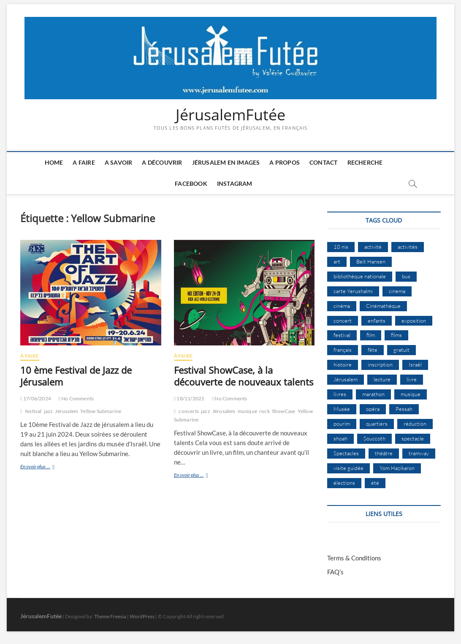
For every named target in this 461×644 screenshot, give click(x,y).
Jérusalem (66, 411)
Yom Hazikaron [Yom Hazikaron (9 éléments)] (397, 468)
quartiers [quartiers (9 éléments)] (377, 423)
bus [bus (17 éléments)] (406, 276)
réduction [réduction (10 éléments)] (415, 423)
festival (33, 411)
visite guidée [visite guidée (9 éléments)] (348, 468)
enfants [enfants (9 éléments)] (376, 320)
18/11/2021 (189, 398)
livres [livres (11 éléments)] (340, 394)
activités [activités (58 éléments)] (408, 246)
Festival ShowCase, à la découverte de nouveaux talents (243, 376)
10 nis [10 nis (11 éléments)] (341, 246)
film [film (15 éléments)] (370, 335)
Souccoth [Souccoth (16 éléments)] (374, 438)
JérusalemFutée (230, 115)
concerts (189, 411)
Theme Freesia (110, 616)
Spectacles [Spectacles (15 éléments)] (346, 453)
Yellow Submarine (100, 411)
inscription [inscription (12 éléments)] (380, 364)
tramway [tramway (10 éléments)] (419, 453)
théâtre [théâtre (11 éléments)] (384, 453)
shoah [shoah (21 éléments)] (340, 438)
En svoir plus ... (45, 467)
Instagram (234, 183)
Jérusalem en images (226, 162)
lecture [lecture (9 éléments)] (382, 379)
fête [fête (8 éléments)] (372, 349)
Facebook (191, 183)
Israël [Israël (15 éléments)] (415, 364)
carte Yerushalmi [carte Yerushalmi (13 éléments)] (353, 291)
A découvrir (162, 162)
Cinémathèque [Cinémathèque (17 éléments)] (383, 305)
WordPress (142, 616)
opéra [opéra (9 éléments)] (373, 408)
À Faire (29, 356)
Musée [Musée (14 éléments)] (342, 408)
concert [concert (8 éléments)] (343, 320)
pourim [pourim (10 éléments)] (342, 423)
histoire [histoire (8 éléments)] (343, 364)
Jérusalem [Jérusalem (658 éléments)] (346, 379)
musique (247, 411)
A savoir (119, 162)
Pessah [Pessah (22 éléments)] (404, 408)
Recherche (365, 162)
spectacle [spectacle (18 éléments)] (412, 438)
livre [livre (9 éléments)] (412, 379)
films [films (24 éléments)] (396, 335)
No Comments (76, 398)
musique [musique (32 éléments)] (410, 394)
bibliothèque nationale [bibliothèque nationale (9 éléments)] (360, 276)
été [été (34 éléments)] (375, 482)
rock (264, 411)
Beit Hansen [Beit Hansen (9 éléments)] (370, 261)
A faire (84, 162)
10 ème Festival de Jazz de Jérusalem (76, 376)
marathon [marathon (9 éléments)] (373, 394)
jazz (48, 411)
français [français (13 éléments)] (343, 349)
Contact (323, 162)
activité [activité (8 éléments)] (373, 246)
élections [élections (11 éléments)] (344, 482)
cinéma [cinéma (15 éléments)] (342, 305)
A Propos (284, 162)
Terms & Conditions (354, 558)
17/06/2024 (35, 398)
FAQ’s (335, 572)
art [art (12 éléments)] (337, 261)
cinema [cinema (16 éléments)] (397, 291)
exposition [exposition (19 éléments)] (413, 320)
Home (54, 162)
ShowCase (284, 411)
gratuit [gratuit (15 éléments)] (401, 349)
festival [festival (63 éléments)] (342, 335)
